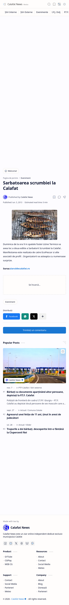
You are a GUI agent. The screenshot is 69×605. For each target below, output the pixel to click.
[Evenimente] (42, 12)
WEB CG (9, 564)
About (41, 556)
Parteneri (9, 587)
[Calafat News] (20, 197)
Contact (42, 560)
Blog (40, 583)
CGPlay (8, 560)
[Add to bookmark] (63, 351)
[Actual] (23, 410)
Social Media (44, 564)
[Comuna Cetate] (35, 410)
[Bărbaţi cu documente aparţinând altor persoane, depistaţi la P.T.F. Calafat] (34, 365)
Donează (42, 587)
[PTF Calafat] (24, 387)
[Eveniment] (10, 302)
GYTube (8, 556)
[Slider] (28, 424)
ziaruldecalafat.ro (20, 268)
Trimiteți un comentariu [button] (34, 330)
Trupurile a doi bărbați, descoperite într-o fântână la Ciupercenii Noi (35, 430)
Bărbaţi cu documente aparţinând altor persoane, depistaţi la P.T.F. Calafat (35, 393)
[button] (4, 4)
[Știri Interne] (11, 12)
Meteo (41, 568)
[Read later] (54, 197)
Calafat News (15, 4)
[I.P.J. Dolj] (56, 12)
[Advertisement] (34, 53)
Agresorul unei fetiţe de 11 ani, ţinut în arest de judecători (34, 416)
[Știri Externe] (26, 12)
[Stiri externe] (36, 387)
